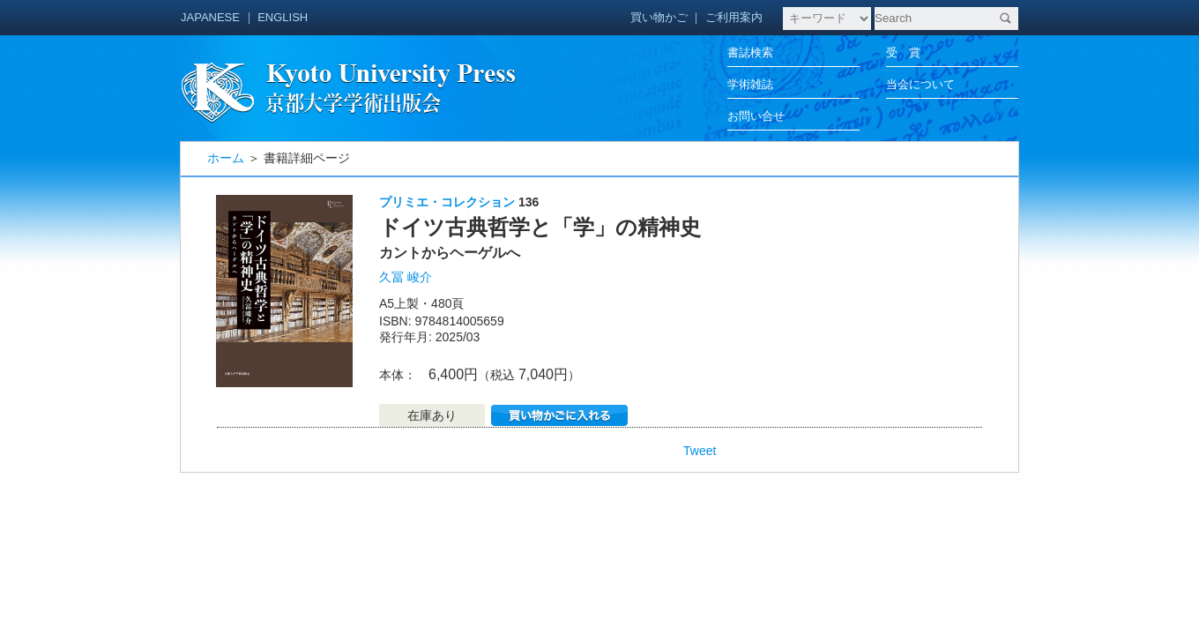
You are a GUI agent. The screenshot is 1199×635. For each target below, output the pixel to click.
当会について (920, 84)
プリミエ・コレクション (447, 202)
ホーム (225, 158)
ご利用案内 (734, 17)
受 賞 (903, 52)
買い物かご (659, 17)
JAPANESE (210, 17)
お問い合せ (756, 116)
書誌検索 (750, 52)
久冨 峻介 (405, 277)
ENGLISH (282, 17)
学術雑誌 (750, 84)
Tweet (699, 451)
